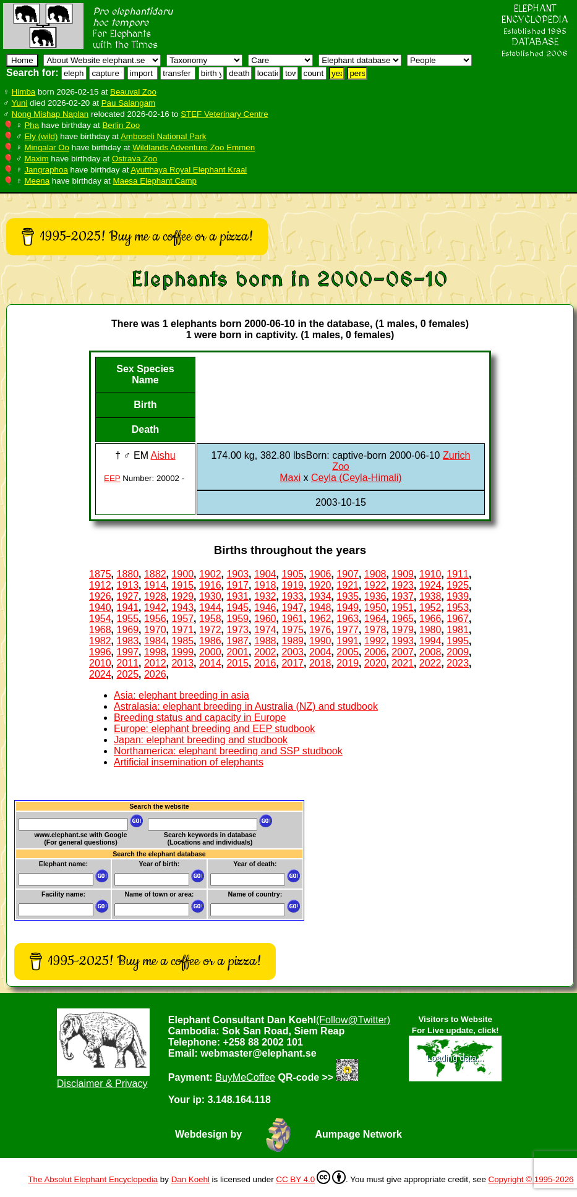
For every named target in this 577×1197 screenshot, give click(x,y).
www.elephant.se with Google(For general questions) (80, 838)
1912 (100, 585)
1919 (292, 585)
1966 (430, 618)
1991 (347, 641)
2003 (292, 652)
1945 (237, 607)
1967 (458, 618)
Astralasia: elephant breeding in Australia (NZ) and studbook (246, 706)
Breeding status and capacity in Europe (200, 717)
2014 (210, 663)
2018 (320, 663)
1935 (347, 596)
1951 (402, 607)
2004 (320, 652)
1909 (402, 574)
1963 (347, 618)
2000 (210, 652)
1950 (375, 607)
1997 (127, 652)
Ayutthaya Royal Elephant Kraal (188, 169)
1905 (292, 574)
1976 (320, 629)
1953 (458, 607)
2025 (127, 674)
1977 (347, 629)
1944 (210, 607)
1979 (402, 629)
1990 (320, 641)
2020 (375, 663)
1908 (375, 574)
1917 (237, 585)
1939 (458, 596)
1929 (182, 596)
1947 (292, 607)
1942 (155, 607)
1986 (210, 641)
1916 (210, 585)
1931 (237, 596)
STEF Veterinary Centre (224, 114)
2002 (265, 652)
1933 (292, 596)
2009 (458, 652)
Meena (36, 180)
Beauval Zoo (133, 91)
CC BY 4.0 (311, 1177)
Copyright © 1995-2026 (531, 1179)
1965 (402, 618)
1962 (320, 618)
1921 (347, 585)
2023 (458, 663)
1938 (430, 596)
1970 (155, 629)
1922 (375, 585)
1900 (182, 574)
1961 (292, 618)
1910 (430, 574)
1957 (182, 618)
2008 (430, 652)
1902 (210, 574)
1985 (182, 641)
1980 (430, 629)
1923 (402, 585)
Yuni (19, 103)
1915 (182, 585)
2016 (265, 663)
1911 (458, 574)
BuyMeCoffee (245, 1077)
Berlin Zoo (121, 125)
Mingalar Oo (46, 147)
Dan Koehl (190, 1179)
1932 (265, 596)
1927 (127, 596)
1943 (182, 607)
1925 (458, 585)
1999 (182, 652)
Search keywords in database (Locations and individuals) (210, 838)
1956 (155, 618)
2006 (375, 652)
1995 (458, 641)
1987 (237, 641)
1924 (430, 585)
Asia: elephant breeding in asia (181, 695)
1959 (237, 618)
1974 (265, 629)
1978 (375, 629)
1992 (375, 641)
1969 (127, 629)
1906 (320, 574)
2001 (237, 652)
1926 (100, 596)
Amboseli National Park (164, 136)
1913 (127, 585)
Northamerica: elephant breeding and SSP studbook (228, 751)
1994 (430, 641)
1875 (100, 574)
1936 (375, 596)
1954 (100, 618)
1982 (100, 641)
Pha (31, 125)
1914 (155, 585)
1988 (265, 641)
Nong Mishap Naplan (50, 114)
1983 (127, 641)
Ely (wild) (41, 136)
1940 (100, 607)
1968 (100, 629)
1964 (375, 618)
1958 (210, 618)
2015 (237, 663)
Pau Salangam (128, 103)
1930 (210, 596)
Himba (24, 91)
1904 (265, 574)
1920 (320, 585)
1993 (402, 641)
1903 (237, 574)
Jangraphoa (45, 169)
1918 (265, 585)
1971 (182, 629)
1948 (320, 607)
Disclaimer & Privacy (102, 1083)
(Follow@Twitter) (353, 1020)
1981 (458, 629)
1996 (100, 652)
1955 (127, 618)
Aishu (163, 455)
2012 (155, 663)
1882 (155, 574)
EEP (112, 478)
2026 (155, 674)
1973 (237, 629)
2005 (347, 652)
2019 (347, 663)
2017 (292, 663)
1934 (320, 596)
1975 (292, 629)
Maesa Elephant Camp (155, 180)
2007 (402, 652)
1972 (210, 629)
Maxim (36, 158)
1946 (265, 607)
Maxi (290, 477)
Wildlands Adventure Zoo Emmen (193, 147)
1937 (402, 596)
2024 (100, 674)
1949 (347, 607)
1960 (265, 618)
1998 (155, 652)
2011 (127, 663)
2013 (182, 663)
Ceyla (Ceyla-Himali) (356, 477)
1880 (127, 574)
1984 (155, 641)
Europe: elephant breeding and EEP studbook (214, 728)
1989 (292, 641)
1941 (127, 607)
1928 (155, 596)
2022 (430, 663)
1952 (430, 607)
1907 (347, 574)
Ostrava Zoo (134, 158)
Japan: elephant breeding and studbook (201, 740)
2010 (100, 663)
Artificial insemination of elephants (188, 762)
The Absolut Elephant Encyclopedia (93, 1179)
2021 (402, 663)
